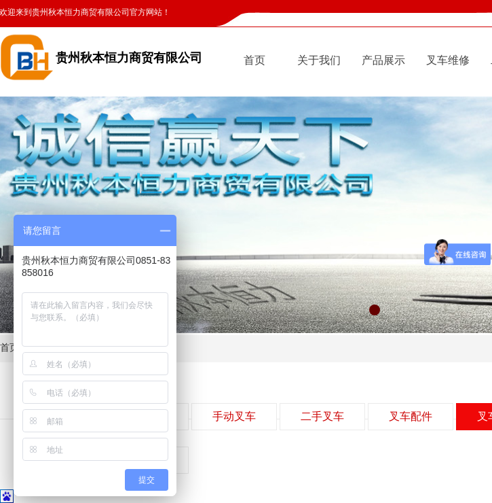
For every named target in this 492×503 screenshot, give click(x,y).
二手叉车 (322, 416)
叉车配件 (410, 416)
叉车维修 (448, 60)
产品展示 (383, 60)
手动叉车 (234, 416)
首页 (254, 60)
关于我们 (319, 60)
